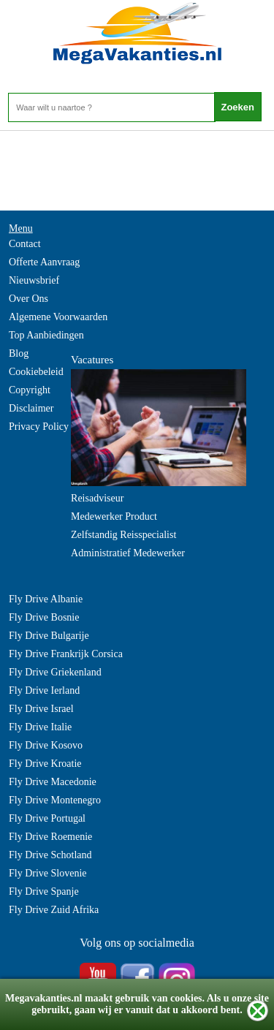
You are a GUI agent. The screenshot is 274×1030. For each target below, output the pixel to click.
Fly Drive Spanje (44, 891)
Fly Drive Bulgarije (49, 635)
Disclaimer (31, 408)
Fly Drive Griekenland (55, 672)
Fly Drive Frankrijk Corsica (66, 653)
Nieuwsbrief (34, 280)
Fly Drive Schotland (50, 854)
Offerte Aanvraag (44, 262)
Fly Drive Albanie (46, 599)
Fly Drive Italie (40, 727)
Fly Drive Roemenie (50, 836)
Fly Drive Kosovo (46, 745)
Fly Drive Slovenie (48, 873)
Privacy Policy (39, 426)
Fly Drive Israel (41, 708)
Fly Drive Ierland (44, 690)
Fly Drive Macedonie (52, 781)
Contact (25, 243)
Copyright (29, 390)
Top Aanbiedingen (46, 335)
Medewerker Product (114, 516)
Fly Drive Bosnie (44, 617)
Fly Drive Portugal (47, 818)
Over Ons (28, 298)
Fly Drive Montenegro (55, 800)
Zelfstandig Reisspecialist (123, 534)
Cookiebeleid (36, 371)
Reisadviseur (97, 498)
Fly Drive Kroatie (45, 763)
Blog (18, 353)
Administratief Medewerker (128, 553)
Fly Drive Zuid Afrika (54, 909)
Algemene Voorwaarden (58, 316)
